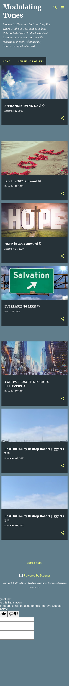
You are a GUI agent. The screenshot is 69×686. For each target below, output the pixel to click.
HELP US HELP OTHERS (30, 61)
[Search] (55, 7)
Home (6, 61)
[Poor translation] (13, 614)
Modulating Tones (22, 11)
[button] (62, 118)
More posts (34, 563)
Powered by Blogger (34, 575)
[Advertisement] (35, 132)
